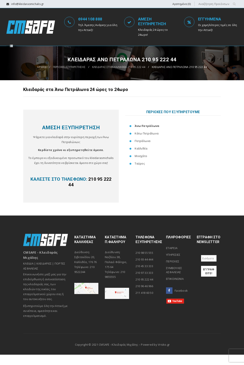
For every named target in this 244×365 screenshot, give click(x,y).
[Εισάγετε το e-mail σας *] (209, 268)
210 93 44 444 (144, 270)
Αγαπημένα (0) (181, 4)
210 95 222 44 (144, 290)
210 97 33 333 (144, 283)
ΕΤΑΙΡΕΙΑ (171, 258)
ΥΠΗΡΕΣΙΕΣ (173, 265)
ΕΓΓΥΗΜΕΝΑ (209, 19)
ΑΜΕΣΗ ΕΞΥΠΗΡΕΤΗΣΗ (152, 21)
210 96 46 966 (144, 296)
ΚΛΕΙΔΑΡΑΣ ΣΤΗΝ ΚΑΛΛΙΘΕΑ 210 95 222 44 (118, 77)
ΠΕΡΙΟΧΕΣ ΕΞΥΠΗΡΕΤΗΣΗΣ (69, 77)
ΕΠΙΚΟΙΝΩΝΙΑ (175, 289)
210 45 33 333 (144, 276)
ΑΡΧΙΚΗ (41, 77)
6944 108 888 (90, 19)
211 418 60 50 (144, 303)
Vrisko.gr (164, 355)
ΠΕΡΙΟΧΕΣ (172, 272)
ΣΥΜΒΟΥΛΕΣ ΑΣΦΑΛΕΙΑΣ (174, 280)
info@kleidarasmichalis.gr (27, 4)
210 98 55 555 (144, 263)
